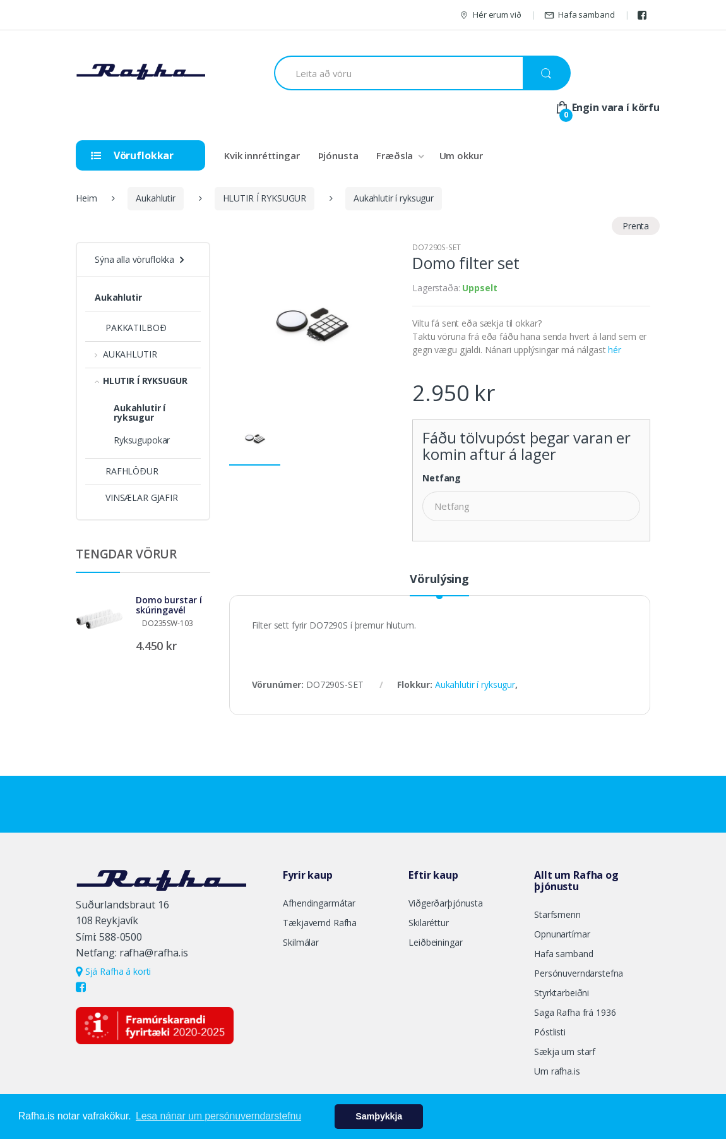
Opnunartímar (562, 934)
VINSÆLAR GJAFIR (136, 497)
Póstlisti (550, 1032)
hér (614, 350)
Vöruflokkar (132, 155)
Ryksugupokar (142, 440)
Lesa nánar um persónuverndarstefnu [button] (218, 1116)
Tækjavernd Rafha (320, 923)
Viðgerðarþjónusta (445, 903)
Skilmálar (301, 942)
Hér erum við (490, 15)
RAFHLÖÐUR (126, 471)
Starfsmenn (557, 914)
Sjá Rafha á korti (113, 971)
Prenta (635, 226)
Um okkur (461, 155)
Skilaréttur (428, 923)
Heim (86, 198)
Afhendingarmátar (319, 903)
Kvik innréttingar (262, 155)
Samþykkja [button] (378, 1116)
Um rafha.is (557, 1071)
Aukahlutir (156, 198)
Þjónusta (338, 155)
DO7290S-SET (436, 247)
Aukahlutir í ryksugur (394, 198)
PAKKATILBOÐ (130, 328)
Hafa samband (579, 15)
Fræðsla (394, 155)
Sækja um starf (564, 1052)
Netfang (441, 478)
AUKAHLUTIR (126, 354)
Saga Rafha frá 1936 (575, 1012)
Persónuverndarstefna (578, 973)
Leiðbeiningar (435, 942)
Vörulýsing (439, 579)
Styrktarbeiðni (561, 993)
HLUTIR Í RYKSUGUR (265, 198)
